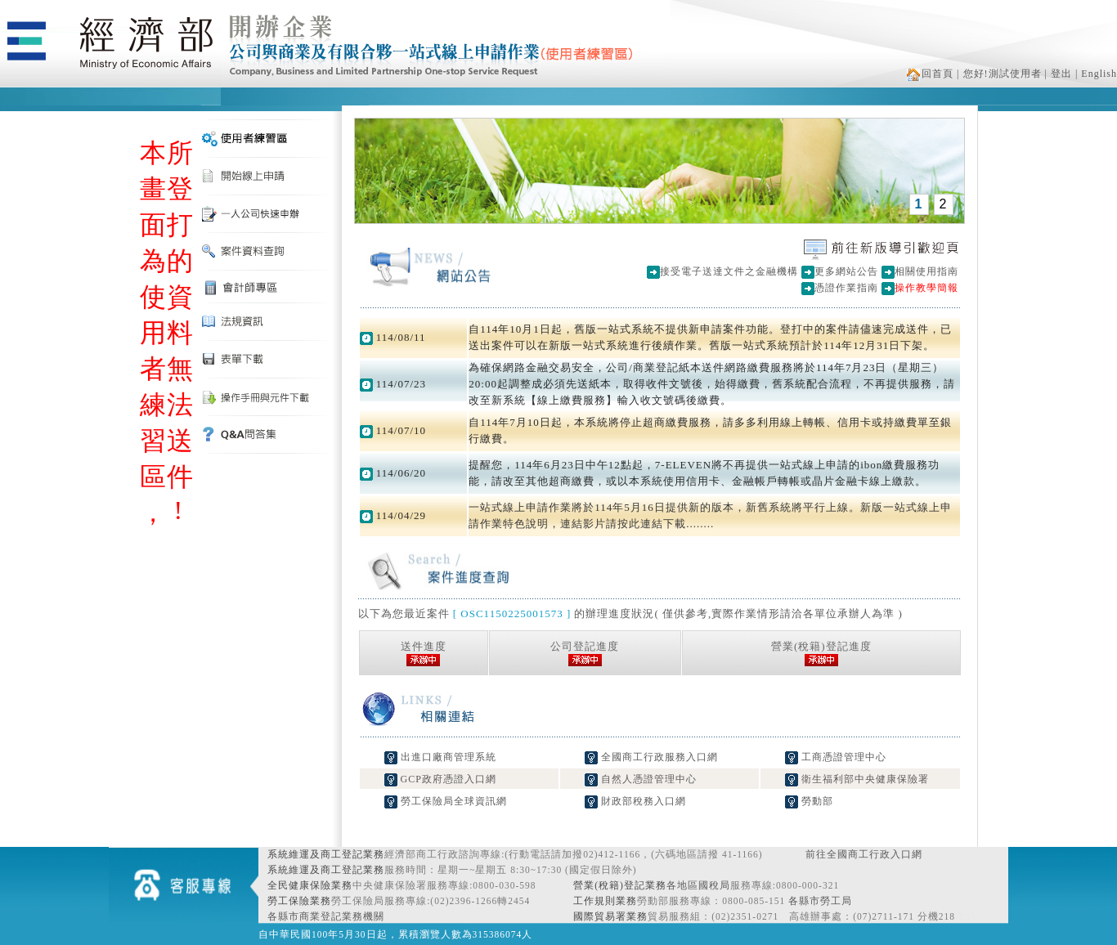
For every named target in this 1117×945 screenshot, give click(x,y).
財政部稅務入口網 (635, 801)
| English (1096, 73)
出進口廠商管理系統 (440, 757)
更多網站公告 (846, 271)
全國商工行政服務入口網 (651, 757)
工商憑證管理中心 (835, 757)
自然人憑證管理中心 (641, 779)
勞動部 (809, 801)
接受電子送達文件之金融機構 (729, 271)
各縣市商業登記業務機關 (325, 916)
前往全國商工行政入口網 (863, 854)
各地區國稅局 (698, 885)
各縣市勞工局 (820, 901)
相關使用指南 (926, 271)
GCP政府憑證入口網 (440, 779)
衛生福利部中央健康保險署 (857, 779)
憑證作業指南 (846, 287)
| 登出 (1058, 73)
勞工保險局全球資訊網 (445, 801)
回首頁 (930, 73)
